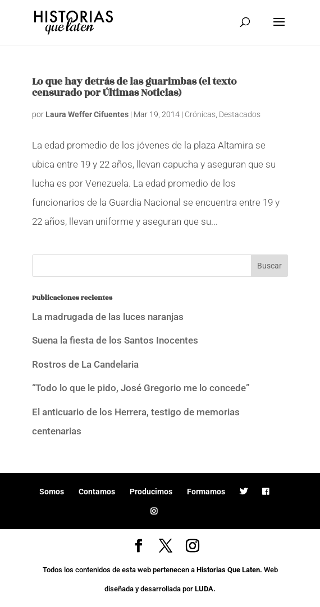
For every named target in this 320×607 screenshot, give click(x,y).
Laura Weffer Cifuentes (87, 114)
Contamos (97, 491)
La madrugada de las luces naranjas (108, 316)
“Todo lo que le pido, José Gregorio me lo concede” (141, 387)
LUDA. (205, 589)
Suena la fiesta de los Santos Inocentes (115, 340)
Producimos (151, 491)
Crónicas (200, 114)
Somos (51, 491)
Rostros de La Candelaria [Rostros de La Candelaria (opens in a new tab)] (85, 364)
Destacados (239, 114)
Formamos (206, 491)
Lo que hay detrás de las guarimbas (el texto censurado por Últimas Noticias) (134, 87)
